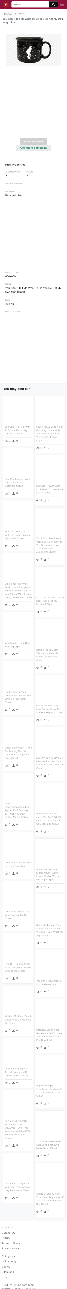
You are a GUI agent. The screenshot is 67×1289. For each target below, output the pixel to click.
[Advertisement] (33, 104)
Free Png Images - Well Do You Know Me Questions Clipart (17, 482)
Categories (8, 1256)
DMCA (6, 1237)
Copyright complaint (33, 147)
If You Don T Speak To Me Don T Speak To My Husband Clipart (50, 600)
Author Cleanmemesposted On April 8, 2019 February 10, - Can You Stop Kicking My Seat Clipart (17, 810)
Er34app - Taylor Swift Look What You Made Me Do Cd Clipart (49, 489)
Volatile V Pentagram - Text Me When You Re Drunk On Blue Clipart (16, 1071)
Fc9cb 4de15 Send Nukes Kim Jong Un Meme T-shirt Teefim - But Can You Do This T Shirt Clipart (49, 433)
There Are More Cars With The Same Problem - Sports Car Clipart (18, 534)
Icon (4, 1277)
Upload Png (9, 1261)
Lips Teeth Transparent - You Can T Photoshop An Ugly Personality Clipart (18, 1186)
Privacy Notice (10, 1248)
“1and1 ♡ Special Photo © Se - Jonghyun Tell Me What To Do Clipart (18, 967)
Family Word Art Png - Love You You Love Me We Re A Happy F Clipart (49, 708)
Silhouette (8, 1271)
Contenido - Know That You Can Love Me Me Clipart (17, 914)
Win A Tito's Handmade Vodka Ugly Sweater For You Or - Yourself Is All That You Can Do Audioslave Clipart (49, 545)
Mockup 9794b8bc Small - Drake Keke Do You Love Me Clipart (18, 1019)
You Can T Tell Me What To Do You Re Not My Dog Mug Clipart (17, 430)
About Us (7, 1227)
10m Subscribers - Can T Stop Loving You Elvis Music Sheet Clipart (49, 1142)
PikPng (8, 14)
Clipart (6, 1266)
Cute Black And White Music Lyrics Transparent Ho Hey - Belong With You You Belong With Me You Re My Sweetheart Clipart (18, 590)
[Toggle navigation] (61, 4)
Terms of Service (12, 1243)
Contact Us (8, 1232)
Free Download (33, 141)
